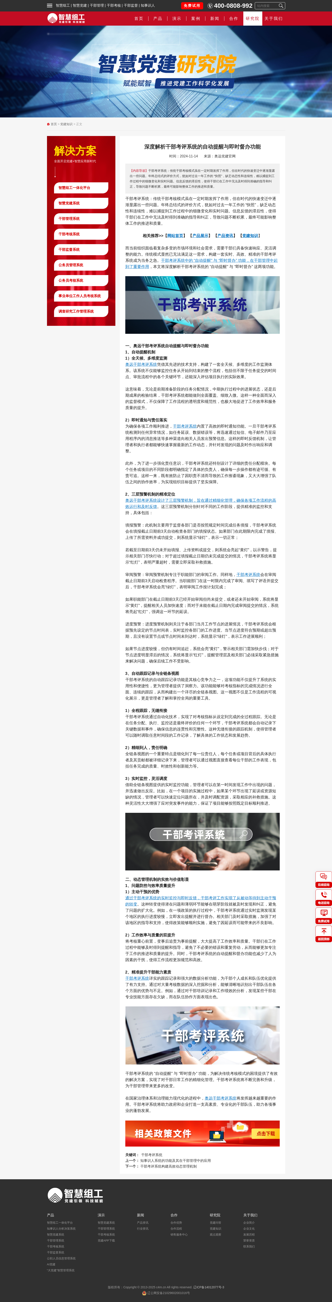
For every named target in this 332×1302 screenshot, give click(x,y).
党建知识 (66, 124)
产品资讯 (142, 1222)
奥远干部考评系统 (141, 364)
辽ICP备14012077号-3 (208, 1287)
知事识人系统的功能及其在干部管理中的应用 (175, 1160)
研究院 (253, 18)
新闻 (214, 18)
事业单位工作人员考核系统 (79, 296)
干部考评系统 (185, 426)
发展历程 (249, 1234)
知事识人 (148, 5)
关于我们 (273, 18)
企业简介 (249, 1222)
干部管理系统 (69, 219)
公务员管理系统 (70, 265)
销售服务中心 (179, 1234)
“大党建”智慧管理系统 (61, 1270)
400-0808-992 (233, 5)
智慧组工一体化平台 (74, 188)
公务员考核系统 (70, 280)
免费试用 (192, 6)
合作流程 (176, 1228)
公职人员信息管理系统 (61, 1258)
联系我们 (249, 1246)
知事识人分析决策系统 (61, 1228)
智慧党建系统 (69, 203)
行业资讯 (142, 1228)
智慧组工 (63, 5)
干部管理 (97, 5)
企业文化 (249, 1228)
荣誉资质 (249, 1240)
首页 (139, 18)
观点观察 (215, 1234)
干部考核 (114, 5)
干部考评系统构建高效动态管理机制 (168, 1166)
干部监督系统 (69, 249)
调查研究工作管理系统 (76, 311)
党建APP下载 (106, 1240)
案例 (196, 18)
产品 (158, 18)
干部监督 (131, 5)
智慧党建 (80, 5)
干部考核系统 (69, 234)
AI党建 (51, 1264)
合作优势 (176, 1222)
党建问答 (215, 1222)
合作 (233, 18)
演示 (177, 18)
